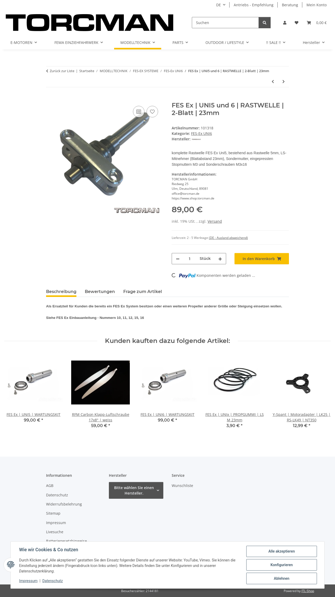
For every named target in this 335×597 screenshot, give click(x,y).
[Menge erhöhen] (220, 258)
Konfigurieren (281, 565)
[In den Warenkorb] (50, 99)
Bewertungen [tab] (100, 291)
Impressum (28, 581)
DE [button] (218, 4)
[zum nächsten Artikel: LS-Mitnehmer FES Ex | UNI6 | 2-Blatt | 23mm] (283, 81)
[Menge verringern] (177, 258)
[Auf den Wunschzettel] (152, 111)
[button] (285, 23)
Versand (215, 221)
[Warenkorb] (317, 23)
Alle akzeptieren (281, 551)
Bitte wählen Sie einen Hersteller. (134, 490)
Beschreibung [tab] (61, 291)
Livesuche (54, 531)
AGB (49, 485)
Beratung (290, 4)
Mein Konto (316, 4)
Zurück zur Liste (62, 70)
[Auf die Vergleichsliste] (138, 111)
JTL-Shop (308, 591)
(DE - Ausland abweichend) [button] (228, 238)
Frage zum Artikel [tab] (142, 291)
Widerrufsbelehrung (64, 504)
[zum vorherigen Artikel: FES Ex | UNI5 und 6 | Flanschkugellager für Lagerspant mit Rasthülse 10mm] (272, 81)
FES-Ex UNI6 (201, 133)
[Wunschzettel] (297, 23)
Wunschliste (182, 485)
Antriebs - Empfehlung (253, 4)
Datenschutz (52, 581)
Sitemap (53, 513)
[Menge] (189, 258)
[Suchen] (225, 22)
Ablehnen (281, 578)
